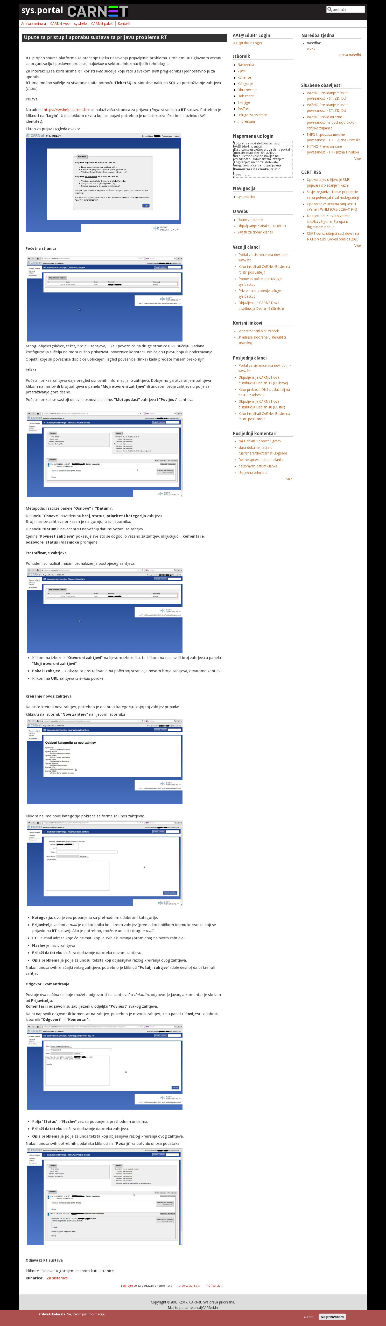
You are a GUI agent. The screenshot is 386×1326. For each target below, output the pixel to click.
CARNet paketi (102, 23)
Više (357, 159)
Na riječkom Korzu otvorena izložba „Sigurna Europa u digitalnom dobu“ (328, 221)
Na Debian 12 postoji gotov (259, 441)
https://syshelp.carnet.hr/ (66, 109)
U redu (309, 1317)
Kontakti (124, 23)
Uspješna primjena (252, 473)
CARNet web (60, 23)
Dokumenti (245, 96)
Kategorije (245, 84)
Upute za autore (250, 220)
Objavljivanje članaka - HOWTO (261, 226)
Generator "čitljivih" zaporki (258, 331)
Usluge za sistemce (252, 115)
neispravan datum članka (257, 466)
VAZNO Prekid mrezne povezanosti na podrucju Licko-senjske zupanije (331, 122)
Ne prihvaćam (332, 1317)
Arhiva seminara (33, 23)
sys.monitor (246, 197)
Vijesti (241, 71)
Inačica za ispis (189, 1285)
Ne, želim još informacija (85, 1314)
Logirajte (127, 1285)
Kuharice (244, 77)
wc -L (311, 48)
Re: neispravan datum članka (260, 460)
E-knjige (243, 102)
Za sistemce (57, 1278)
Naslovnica (245, 65)
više (289, 479)
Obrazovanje (247, 90)
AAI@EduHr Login (247, 43)
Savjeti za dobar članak (255, 232)
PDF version (214, 1285)
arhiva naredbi (350, 55)
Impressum (246, 121)
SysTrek (243, 109)
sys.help (80, 23)
